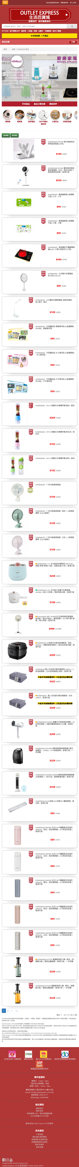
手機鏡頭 (48, 31)
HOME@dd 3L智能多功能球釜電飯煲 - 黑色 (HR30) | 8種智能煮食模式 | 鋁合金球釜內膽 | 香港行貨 (55, 645)
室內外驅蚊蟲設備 (43, 122)
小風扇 (29, 31)
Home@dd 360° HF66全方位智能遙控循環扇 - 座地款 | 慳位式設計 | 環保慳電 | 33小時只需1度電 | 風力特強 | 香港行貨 (54, 618)
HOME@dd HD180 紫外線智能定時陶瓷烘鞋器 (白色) (61, 143)
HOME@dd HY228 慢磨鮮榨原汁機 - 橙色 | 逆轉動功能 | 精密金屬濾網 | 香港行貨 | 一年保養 (54, 987)
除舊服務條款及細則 (39, 1142)
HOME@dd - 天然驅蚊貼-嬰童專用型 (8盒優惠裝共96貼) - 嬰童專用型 (54, 327)
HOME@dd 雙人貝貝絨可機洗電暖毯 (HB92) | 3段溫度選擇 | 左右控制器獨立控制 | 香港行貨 (54, 670)
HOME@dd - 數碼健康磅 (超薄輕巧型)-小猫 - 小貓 (61, 222)
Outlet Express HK (20, 1163)
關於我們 (39, 1111)
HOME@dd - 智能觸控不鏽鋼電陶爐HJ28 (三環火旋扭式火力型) (61, 248)
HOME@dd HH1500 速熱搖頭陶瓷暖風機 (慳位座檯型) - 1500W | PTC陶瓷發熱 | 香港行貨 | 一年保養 (54, 750)
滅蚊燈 (23, 31)
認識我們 (33, 21)
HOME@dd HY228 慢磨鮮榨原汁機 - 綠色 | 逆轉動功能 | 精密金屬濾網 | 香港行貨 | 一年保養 (54, 960)
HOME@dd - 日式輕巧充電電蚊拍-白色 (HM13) (60, 274)
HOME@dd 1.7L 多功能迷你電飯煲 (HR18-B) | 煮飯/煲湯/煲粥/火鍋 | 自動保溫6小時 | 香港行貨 (54, 565)
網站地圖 (39, 1147)
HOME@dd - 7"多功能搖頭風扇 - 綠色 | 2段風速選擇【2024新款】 (54, 512)
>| (16, 1010)
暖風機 (7, 121)
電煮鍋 (19, 121)
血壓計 (40, 31)
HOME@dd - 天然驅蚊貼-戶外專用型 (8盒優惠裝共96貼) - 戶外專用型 (54, 380)
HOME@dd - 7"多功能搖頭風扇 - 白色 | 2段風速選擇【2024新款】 (54, 538)
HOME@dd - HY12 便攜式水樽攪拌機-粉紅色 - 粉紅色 (55, 433)
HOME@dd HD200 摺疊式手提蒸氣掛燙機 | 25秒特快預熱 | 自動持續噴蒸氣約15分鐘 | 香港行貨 (55, 724)
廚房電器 (31, 121)
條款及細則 (39, 1144)
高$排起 (14, 135)
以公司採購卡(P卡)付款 (39, 1116)
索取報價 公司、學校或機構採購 (39, 1113)
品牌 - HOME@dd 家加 (20, 49)
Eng (5, 3)
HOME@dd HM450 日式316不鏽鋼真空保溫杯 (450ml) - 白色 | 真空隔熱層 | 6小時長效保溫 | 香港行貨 (54, 935)
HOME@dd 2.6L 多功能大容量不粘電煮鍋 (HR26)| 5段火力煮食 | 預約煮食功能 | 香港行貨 (54, 591)
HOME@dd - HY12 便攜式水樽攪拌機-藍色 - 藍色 (55, 405)
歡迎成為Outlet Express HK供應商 (39, 1123)
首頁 (5, 49)
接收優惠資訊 (44, 21)
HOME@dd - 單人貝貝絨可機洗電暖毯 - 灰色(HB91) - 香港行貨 (53, 696)
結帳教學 (64, 3)
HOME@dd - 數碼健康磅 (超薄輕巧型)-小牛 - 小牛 (61, 195)
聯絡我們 (53, 104)
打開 (73, 42)
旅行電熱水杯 (15, 31)
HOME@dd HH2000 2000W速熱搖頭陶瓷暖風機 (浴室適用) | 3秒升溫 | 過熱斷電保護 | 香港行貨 (54, 776)
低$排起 (5, 135)
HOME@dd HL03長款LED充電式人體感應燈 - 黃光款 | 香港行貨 (54, 802)
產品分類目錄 (39, 104)
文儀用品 (55, 121)
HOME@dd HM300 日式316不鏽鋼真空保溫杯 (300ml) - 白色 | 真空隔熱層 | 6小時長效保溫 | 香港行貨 (54, 856)
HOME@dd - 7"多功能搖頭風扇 (48, 484)
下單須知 (39, 1134)
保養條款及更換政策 (39, 1139)
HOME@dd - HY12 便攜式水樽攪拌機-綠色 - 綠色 (55, 458)
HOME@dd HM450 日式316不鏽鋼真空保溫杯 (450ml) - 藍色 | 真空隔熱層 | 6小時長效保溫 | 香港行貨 (54, 882)
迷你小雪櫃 (57, 31)
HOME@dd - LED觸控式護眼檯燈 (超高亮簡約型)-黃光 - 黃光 (53, 301)
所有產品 (26, 104)
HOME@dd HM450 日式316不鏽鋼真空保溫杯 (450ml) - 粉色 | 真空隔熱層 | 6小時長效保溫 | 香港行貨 (54, 908)
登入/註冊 (73, 3)
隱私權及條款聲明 (39, 1137)
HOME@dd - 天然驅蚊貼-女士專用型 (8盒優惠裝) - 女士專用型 (54, 354)
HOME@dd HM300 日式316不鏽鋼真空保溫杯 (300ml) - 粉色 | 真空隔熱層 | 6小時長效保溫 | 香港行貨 (54, 829)
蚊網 (35, 31)
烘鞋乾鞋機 (67, 121)
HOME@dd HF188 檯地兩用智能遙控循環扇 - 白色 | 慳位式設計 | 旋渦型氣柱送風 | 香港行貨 (61, 170)
